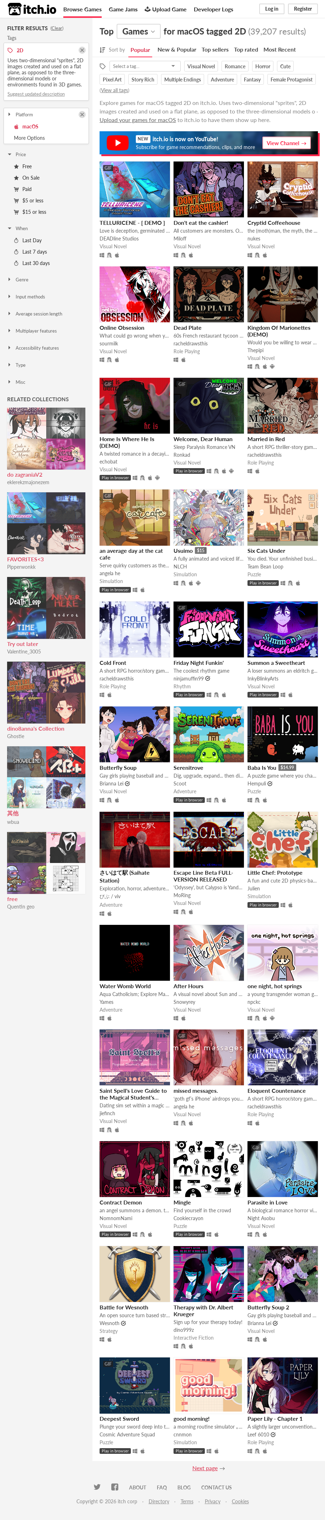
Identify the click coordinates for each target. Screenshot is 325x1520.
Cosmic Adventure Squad (127, 1434)
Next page (205, 1468)
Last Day (28, 240)
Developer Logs (213, 9)
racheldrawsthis (191, 343)
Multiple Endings (182, 79)
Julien (253, 888)
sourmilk (109, 343)
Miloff (180, 238)
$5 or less (28, 200)
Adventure (222, 79)
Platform (20, 114)
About (137, 1487)
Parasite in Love (267, 1202)
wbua (13, 822)
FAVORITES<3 (25, 559)
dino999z (184, 1330)
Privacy (212, 1501)
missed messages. (196, 1090)
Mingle (182, 1202)
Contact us (216, 1487)
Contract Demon (121, 1202)
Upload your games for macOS (138, 119)
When (17, 228)
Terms (187, 1501)
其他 (12, 813)
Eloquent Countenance (276, 1090)
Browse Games (82, 9)
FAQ (162, 1487)
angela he (110, 573)
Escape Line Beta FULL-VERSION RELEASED (203, 876)
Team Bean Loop (265, 566)
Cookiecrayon (188, 1218)
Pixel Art (112, 79)
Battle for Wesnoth (124, 1307)
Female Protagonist (292, 79)
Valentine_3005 (24, 651)
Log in (271, 9)
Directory (159, 1501)
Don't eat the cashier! (201, 222)
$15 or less (30, 212)
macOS (26, 126)
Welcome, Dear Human (203, 438)
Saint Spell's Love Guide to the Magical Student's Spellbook (133, 1097)
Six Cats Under (266, 550)
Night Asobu (261, 1218)
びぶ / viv (110, 896)
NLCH (180, 566)
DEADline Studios (119, 238)
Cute (285, 66)
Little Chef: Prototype (275, 872)
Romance (235, 66)
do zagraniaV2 (24, 474)
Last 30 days (32, 263)
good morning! (192, 1418)
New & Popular (177, 49)
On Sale (26, 178)
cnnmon (183, 1434)
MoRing (182, 895)
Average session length (34, 314)
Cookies (240, 1501)
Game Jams (123, 9)
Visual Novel (201, 66)
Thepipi (255, 350)
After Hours (188, 986)
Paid (23, 189)
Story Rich (143, 79)
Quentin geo (20, 907)
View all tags (114, 90)
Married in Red (266, 438)
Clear (57, 28)
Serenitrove (188, 767)
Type (16, 365)
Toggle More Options (46, 138)
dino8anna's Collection (35, 728)
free (12, 898)
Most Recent (279, 49)
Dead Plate (188, 327)
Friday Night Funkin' (199, 662)
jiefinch (107, 1113)
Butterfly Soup (118, 767)
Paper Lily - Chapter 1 (275, 1418)
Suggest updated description (36, 94)
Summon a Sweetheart (276, 662)
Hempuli (256, 783)
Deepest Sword (119, 1418)
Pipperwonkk (21, 567)
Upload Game (166, 9)
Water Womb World (125, 986)
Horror (262, 66)
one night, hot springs (274, 986)
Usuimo (183, 550)
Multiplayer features (32, 331)
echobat (108, 462)
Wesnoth (109, 1323)
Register (303, 9)
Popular (140, 49)
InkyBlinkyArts (262, 679)
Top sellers (215, 49)
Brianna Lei (111, 783)
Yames (106, 1002)
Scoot (180, 783)
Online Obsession (122, 327)
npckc (254, 1002)
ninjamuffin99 (189, 679)
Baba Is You (261, 767)
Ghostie (15, 736)
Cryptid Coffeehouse (273, 222)
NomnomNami (116, 1218)
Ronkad (182, 455)
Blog (184, 1487)
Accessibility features (33, 348)
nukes (253, 238)
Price (16, 154)
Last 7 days (30, 252)
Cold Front (113, 662)
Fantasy (252, 79)
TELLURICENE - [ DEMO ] (132, 222)
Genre (17, 279)
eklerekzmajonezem (28, 482)
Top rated (246, 49)
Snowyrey (184, 1002)
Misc (16, 382)
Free (23, 166)
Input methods (26, 297)
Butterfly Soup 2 (268, 1307)
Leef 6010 (258, 1434)
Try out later (22, 643)
